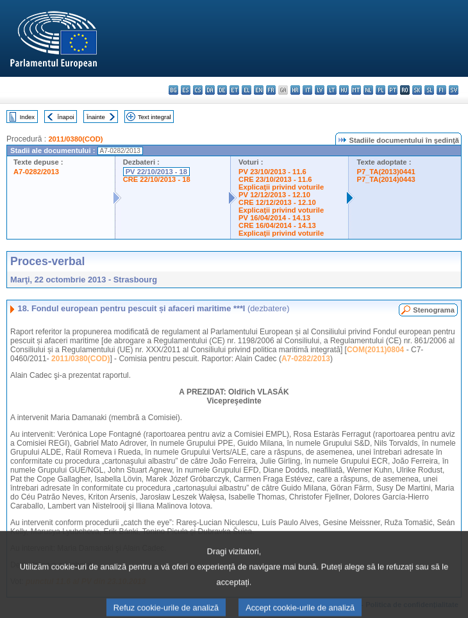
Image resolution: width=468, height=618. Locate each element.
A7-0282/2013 (36, 171)
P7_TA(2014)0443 (385, 179)
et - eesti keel (234, 90)
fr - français (271, 90)
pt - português (392, 90)
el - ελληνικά (246, 90)
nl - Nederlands (368, 90)
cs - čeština (198, 90)
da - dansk (210, 90)
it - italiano (307, 90)
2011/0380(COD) (75, 139)
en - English (258, 90)
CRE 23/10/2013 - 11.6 (275, 179)
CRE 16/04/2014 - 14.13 (277, 225)
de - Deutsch (222, 90)
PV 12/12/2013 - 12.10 (274, 195)
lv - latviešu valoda (319, 90)
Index (27, 116)
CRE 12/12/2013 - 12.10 (277, 202)
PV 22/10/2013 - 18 (156, 171)
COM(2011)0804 (375, 349)
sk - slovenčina (417, 90)
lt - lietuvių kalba (332, 90)
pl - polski (380, 90)
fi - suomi (441, 90)
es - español (185, 90)
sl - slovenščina (429, 90)
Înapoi (66, 116)
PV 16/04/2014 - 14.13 (274, 218)
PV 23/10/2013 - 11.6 (272, 171)
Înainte (96, 116)
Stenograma (434, 310)
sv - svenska (453, 90)
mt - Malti (356, 90)
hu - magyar (344, 90)
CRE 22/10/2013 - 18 (156, 179)
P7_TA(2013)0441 (385, 171)
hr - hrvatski (295, 90)
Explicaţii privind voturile (281, 187)
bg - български (173, 90)
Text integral (154, 116)
